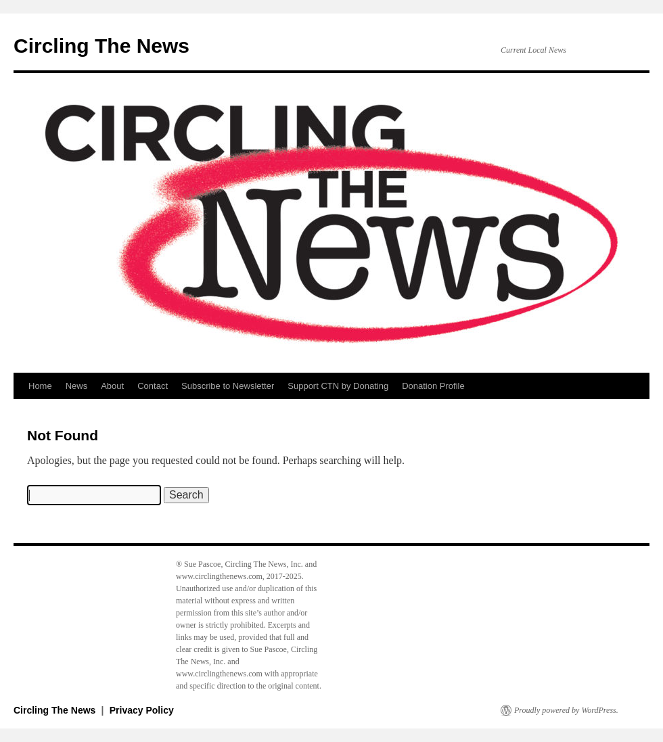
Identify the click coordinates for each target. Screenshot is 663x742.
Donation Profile (433, 386)
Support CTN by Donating (338, 386)
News (77, 386)
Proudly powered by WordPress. (566, 710)
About (112, 386)
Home (40, 386)
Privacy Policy (142, 710)
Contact (152, 386)
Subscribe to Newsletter (227, 386)
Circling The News (101, 45)
